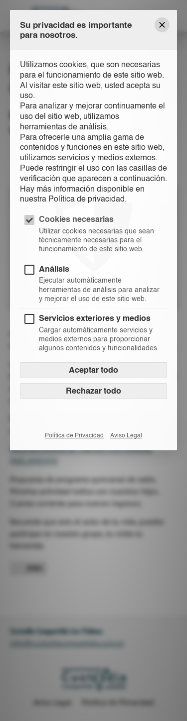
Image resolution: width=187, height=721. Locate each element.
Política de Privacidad (74, 435)
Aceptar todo (93, 370)
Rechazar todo (93, 391)
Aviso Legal (126, 435)
